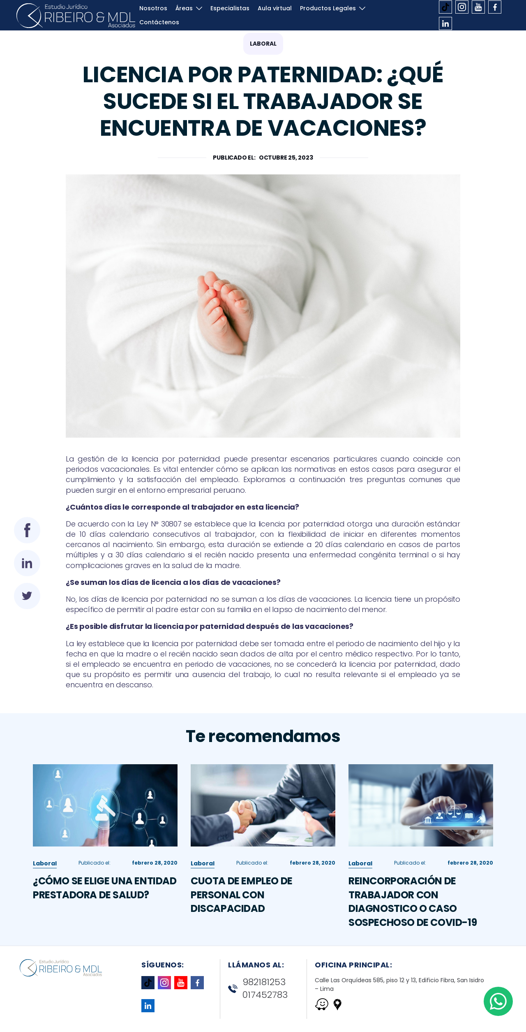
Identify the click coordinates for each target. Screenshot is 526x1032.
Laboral (263, 43)
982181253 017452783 (258, 988)
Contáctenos (159, 26)
